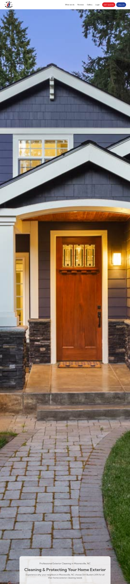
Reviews (81, 5)
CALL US (121, 5)
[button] (70, 4)
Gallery (89, 5)
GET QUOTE (109, 5)
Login (97, 5)
